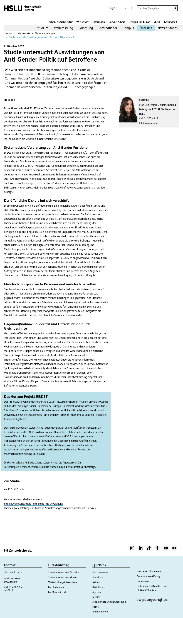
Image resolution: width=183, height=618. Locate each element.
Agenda (96, 592)
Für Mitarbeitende (57, 592)
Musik (157, 21)
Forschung (86, 28)
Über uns (146, 28)
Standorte (97, 577)
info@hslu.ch (10, 590)
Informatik (98, 21)
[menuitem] (42, 28)
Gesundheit (170, 21)
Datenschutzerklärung (148, 576)
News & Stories (167, 28)
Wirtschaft (82, 21)
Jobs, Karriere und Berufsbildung (109, 601)
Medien (96, 596)
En (131, 7)
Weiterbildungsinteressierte (62, 582)
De (125, 7)
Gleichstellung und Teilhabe (29, 508)
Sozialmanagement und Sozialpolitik (65, 508)
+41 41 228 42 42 (13, 586)
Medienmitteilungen (45, 33)
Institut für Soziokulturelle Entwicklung (41, 503)
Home (95, 606)
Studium (42, 28)
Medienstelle (24, 33)
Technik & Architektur (60, 21)
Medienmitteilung (33, 499)
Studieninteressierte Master (62, 577)
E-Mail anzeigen (151, 123)
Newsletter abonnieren (149, 571)
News (19, 499)
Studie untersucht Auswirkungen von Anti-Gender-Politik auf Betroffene (43, 37)
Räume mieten (100, 611)
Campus (128, 28)
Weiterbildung (63, 28)
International (108, 28)
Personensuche (100, 572)
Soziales (91, 508)
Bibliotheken (98, 587)
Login (112, 7)
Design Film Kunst (139, 21)
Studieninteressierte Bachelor (63, 572)
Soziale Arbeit (117, 21)
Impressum (143, 581)
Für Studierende (56, 587)
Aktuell (96, 582)
